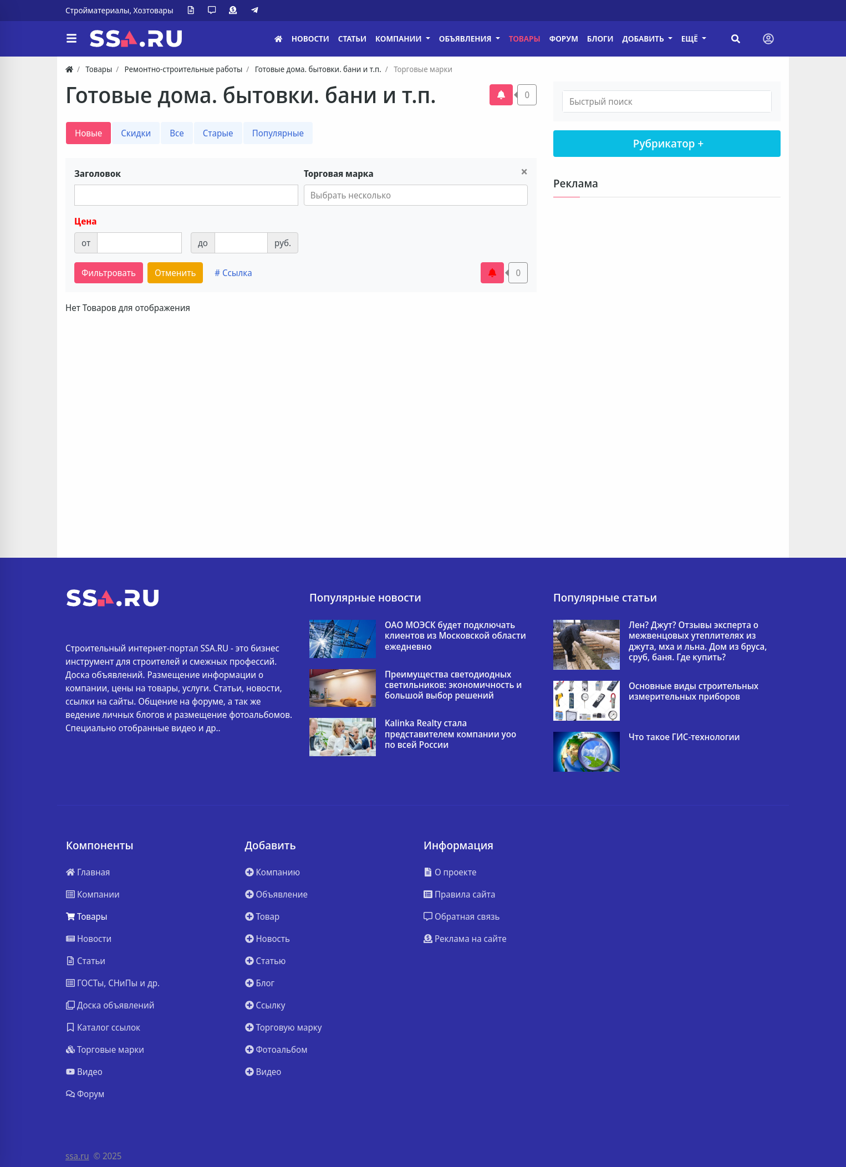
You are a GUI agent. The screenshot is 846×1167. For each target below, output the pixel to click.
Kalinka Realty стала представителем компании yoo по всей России (450, 734)
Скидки (136, 133)
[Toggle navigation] (768, 39)
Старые (218, 133)
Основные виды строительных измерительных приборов (693, 691)
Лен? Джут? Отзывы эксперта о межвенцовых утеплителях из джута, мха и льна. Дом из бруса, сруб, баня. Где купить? (698, 641)
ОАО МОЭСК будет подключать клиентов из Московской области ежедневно (455, 636)
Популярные (278, 133)
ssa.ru (77, 1156)
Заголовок (97, 173)
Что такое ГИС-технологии (684, 737)
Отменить (175, 273)
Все (177, 133)
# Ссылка (233, 273)
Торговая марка (339, 173)
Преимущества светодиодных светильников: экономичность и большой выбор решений (453, 685)
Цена (85, 221)
